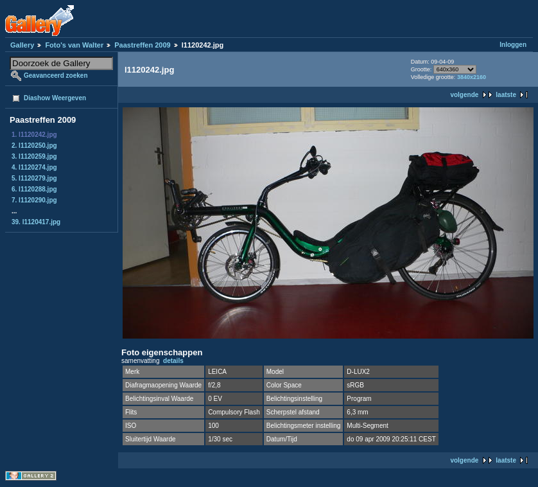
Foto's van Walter (74, 45)
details (173, 360)
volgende (464, 94)
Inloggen (512, 44)
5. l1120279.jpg (34, 178)
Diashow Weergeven (55, 98)
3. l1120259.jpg (34, 156)
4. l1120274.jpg (34, 167)
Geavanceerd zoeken (56, 75)
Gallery (22, 45)
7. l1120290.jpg (34, 200)
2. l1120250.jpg (34, 145)
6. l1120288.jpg (34, 189)
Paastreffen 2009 (142, 45)
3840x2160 (471, 77)
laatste (506, 94)
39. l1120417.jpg (36, 222)
